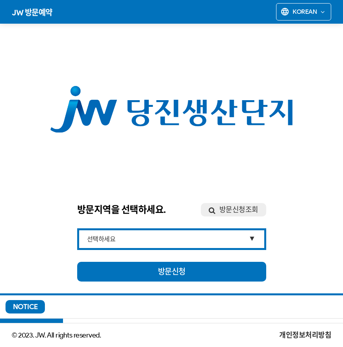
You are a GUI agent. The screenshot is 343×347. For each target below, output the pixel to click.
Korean (302, 12)
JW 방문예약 (32, 12)
